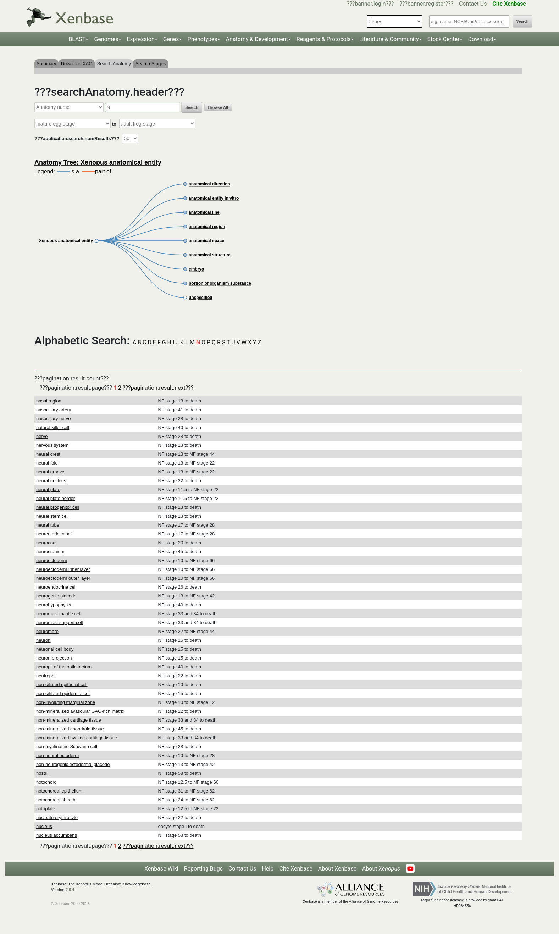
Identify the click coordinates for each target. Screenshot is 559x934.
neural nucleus (51, 480)
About (381, 868)
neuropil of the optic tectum (64, 666)
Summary (46, 63)
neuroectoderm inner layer (63, 569)
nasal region (48, 401)
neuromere (47, 631)
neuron (43, 640)
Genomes (106, 39)
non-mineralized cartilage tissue (68, 720)
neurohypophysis (53, 604)
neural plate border (55, 498)
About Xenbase (337, 868)
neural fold (47, 463)
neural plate (48, 489)
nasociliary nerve (53, 418)
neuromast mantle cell (58, 613)
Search (522, 21)
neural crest (48, 454)
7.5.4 (69, 890)
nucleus (44, 826)
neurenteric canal (54, 534)
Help (267, 868)
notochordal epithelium (59, 791)
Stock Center (443, 39)
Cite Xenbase (295, 868)
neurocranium (50, 551)
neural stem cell (52, 516)
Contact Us (473, 3)
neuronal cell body (55, 649)
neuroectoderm (51, 560)
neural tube (47, 525)
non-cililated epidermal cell (63, 693)
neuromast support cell (59, 622)
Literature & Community (389, 39)
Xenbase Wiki (161, 868)
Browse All (218, 107)
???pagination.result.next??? (158, 387)
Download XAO (77, 63)
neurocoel (46, 542)
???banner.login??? (370, 3)
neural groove (50, 471)
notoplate (45, 808)
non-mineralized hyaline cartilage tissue (76, 737)
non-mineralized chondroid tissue (70, 729)
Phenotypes (202, 39)
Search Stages (150, 63)
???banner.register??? (426, 3)
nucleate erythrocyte (57, 817)
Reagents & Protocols (324, 39)
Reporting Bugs (203, 868)
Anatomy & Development (257, 39)
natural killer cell (52, 427)
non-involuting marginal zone (65, 702)
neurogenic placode (56, 596)
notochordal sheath (56, 799)
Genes (171, 39)
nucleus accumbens (56, 835)
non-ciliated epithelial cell (62, 684)
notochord (46, 782)
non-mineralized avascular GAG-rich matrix (80, 711)
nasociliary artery (53, 409)
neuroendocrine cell (56, 587)
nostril (42, 773)
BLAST (76, 39)
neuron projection (54, 658)
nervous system (52, 445)
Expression (141, 39)
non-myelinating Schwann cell (66, 746)
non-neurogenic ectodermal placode (73, 764)
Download (480, 39)
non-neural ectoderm (57, 755)
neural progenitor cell (57, 507)
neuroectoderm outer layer (63, 578)
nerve (42, 436)
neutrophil (46, 675)
